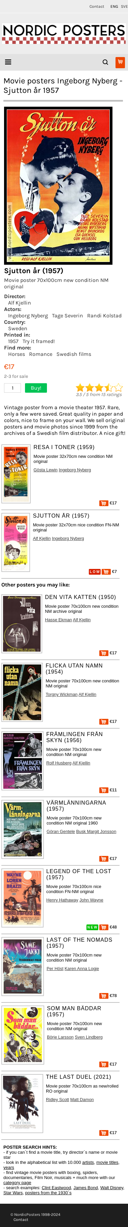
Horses (16, 354)
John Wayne (91, 900)
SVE (124, 6)
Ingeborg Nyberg (28, 315)
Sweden (17, 328)
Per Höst (55, 968)
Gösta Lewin (45, 469)
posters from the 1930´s (48, 1192)
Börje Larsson (60, 1037)
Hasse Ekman (58, 619)
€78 (108, 995)
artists (88, 1162)
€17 (108, 502)
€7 (109, 571)
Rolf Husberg (59, 762)
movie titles (107, 1162)
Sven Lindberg (89, 1037)
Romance (40, 354)
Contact (96, 6)
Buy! (36, 388)
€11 (108, 789)
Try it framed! (39, 341)
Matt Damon (82, 1099)
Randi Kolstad (104, 315)
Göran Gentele (61, 831)
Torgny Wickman (62, 694)
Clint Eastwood (56, 1187)
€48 (108, 927)
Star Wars (13, 1192)
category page (17, 1182)
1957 (13, 341)
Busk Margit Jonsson (96, 831)
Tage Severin (67, 315)
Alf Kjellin (19, 302)
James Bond (85, 1187)
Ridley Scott (57, 1099)
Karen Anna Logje (82, 968)
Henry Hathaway (62, 900)
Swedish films (73, 354)
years (8, 1167)
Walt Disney (111, 1187)
